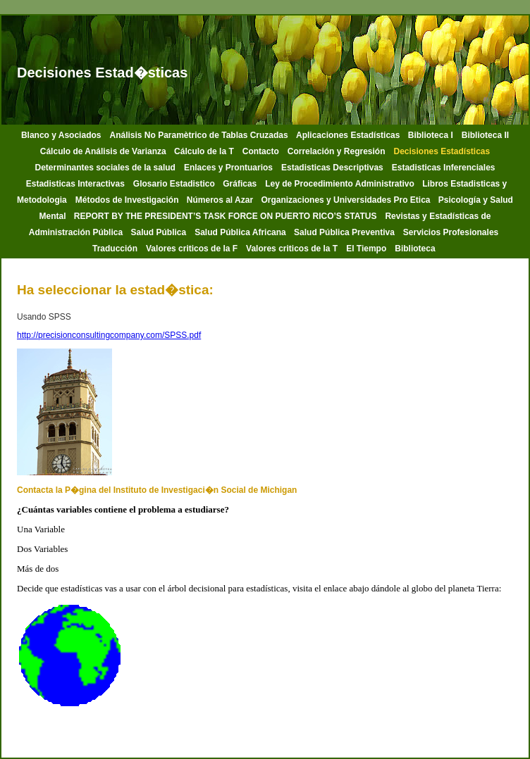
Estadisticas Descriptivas (332, 167)
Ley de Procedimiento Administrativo (341, 184)
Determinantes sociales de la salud (105, 167)
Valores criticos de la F (192, 248)
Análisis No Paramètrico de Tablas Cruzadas (199, 135)
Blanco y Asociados (61, 135)
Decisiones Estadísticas (441, 151)
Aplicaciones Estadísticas (349, 135)
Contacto (260, 151)
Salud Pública (158, 232)
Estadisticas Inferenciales (443, 167)
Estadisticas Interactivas (75, 184)
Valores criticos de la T (292, 248)
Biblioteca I (430, 135)
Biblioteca (416, 248)
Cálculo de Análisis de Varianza (104, 151)
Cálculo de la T (204, 151)
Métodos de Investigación (128, 200)
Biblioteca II (485, 135)
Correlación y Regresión (337, 151)
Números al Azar (221, 200)
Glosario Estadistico (175, 184)
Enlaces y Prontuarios (228, 167)
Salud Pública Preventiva (344, 232)
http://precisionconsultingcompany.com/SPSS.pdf (109, 335)
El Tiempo (366, 248)
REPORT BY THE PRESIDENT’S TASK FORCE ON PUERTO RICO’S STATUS (225, 216)
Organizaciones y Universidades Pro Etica (346, 200)
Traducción (114, 248)
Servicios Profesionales (450, 232)
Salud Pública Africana (241, 232)
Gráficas (240, 184)
